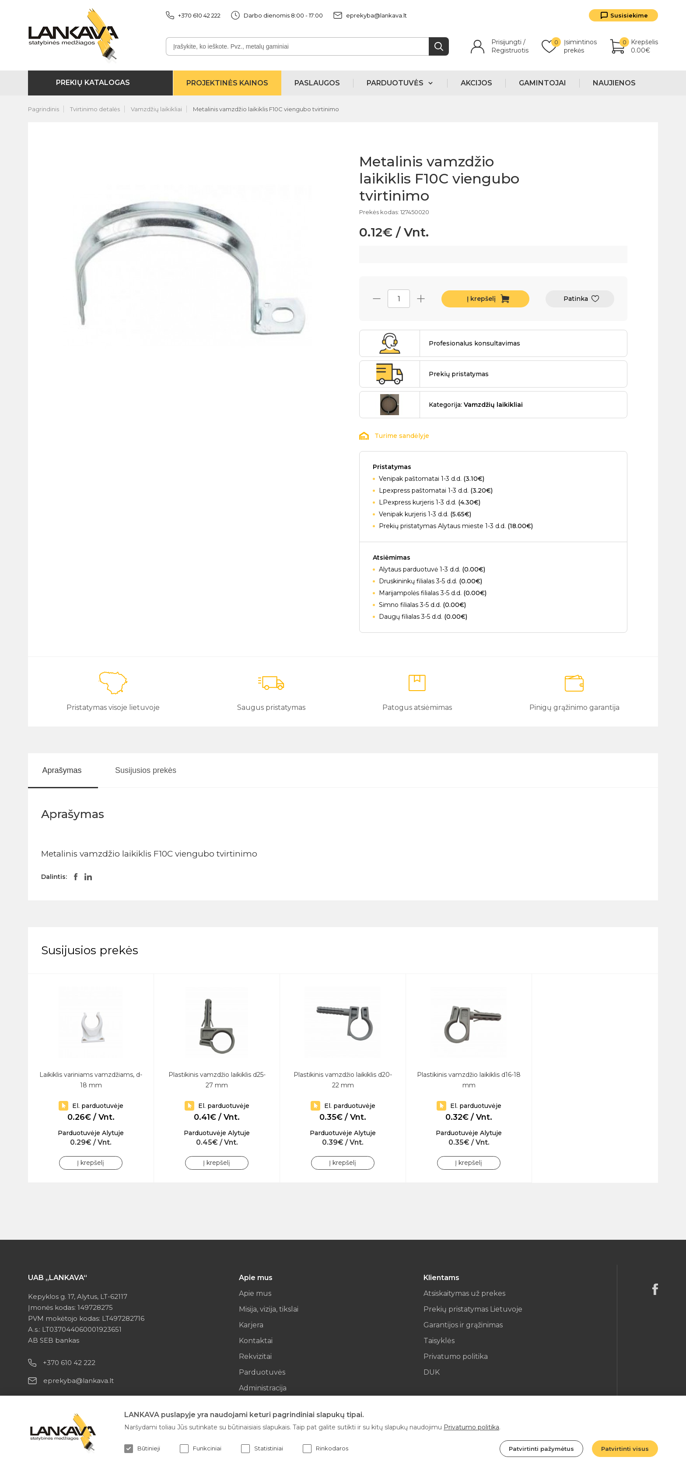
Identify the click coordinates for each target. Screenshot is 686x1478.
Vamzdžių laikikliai (156, 109)
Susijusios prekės (145, 770)
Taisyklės (439, 1341)
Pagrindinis (43, 109)
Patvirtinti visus (625, 1448)
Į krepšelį (481, 299)
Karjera (251, 1325)
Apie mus (255, 1293)
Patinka (576, 299)
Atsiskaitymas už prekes (464, 1293)
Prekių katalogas (93, 82)
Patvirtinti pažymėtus (541, 1448)
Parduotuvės (262, 1372)
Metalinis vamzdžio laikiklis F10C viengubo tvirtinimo (266, 109)
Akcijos (476, 83)
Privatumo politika (456, 1356)
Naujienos (614, 83)
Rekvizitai (255, 1356)
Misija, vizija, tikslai (268, 1309)
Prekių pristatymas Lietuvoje (473, 1309)
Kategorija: (476, 405)
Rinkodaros (325, 1448)
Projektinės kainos (227, 83)
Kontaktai (256, 1341)
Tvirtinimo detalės (95, 109)
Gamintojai (542, 83)
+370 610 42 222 (193, 15)
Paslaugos (317, 83)
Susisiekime (629, 15)
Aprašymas (61, 770)
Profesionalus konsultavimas (474, 343)
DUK (432, 1372)
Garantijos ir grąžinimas (463, 1325)
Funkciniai (200, 1448)
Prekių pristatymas (459, 374)
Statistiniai (262, 1448)
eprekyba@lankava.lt (370, 15)
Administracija (263, 1388)
